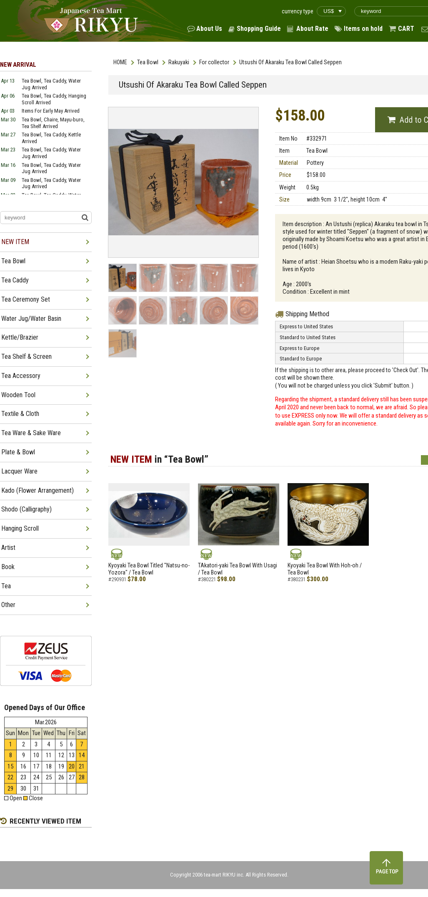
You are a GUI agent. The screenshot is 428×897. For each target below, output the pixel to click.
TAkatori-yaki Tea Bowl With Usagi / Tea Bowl (237, 569)
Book (8, 567)
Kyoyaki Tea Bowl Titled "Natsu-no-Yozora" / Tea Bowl (149, 569)
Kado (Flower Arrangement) (37, 490)
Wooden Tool (18, 395)
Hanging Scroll (20, 528)
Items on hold (363, 29)
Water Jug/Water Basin (31, 319)
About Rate (312, 29)
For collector (214, 62)
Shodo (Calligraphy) (26, 509)
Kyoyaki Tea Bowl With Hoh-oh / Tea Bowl (325, 569)
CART (406, 29)
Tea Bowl (147, 62)
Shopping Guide (259, 29)
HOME (120, 62)
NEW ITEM (15, 242)
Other (8, 605)
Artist (8, 548)
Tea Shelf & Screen (26, 356)
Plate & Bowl (18, 452)
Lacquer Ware (19, 471)
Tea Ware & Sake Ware (31, 433)
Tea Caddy (15, 280)
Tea (6, 586)
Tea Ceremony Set (25, 299)
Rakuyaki (178, 62)
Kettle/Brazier (19, 337)
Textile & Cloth (20, 414)
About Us (209, 29)
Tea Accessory (20, 376)
